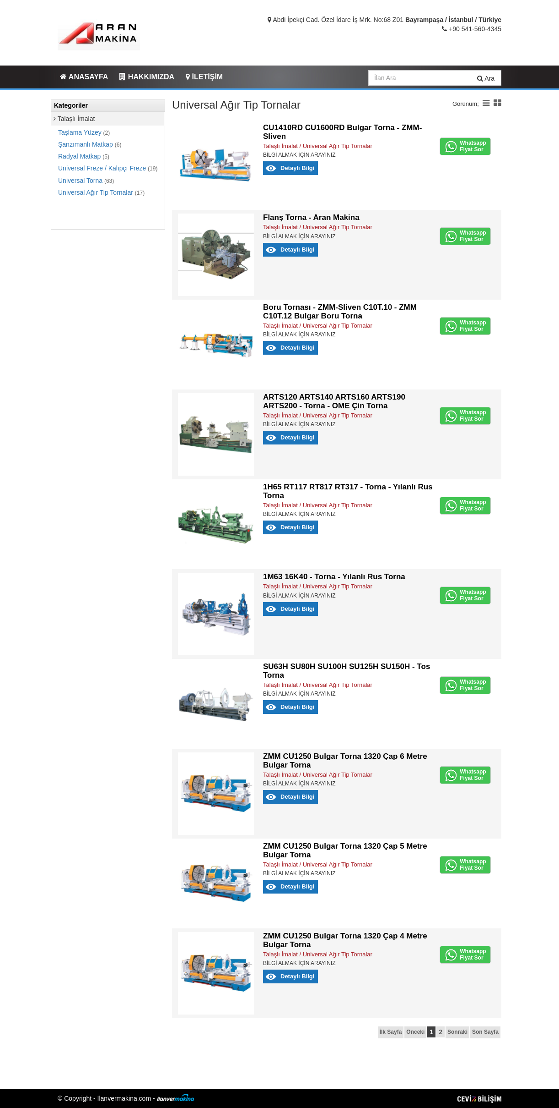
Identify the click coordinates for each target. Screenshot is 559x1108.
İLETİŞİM (204, 77)
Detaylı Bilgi (297, 168)
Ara (485, 78)
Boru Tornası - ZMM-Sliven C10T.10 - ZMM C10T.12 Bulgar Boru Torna (340, 311)
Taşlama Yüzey (84, 132)
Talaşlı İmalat (74, 118)
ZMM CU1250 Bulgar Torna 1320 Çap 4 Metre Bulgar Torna (345, 940)
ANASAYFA (84, 77)
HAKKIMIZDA (146, 77)
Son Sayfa (485, 1032)
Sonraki (457, 1032)
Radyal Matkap (83, 156)
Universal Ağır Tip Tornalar (101, 192)
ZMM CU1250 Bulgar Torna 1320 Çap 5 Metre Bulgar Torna (345, 850)
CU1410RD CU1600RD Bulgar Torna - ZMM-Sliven (342, 132)
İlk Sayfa (391, 1032)
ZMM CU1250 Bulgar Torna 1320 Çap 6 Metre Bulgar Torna (345, 760)
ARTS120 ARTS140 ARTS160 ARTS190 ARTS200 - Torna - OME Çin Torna (334, 401)
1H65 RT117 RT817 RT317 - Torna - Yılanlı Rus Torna (348, 491)
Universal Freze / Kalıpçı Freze (107, 168)
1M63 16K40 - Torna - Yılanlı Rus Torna (334, 576)
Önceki (415, 1032)
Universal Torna (86, 180)
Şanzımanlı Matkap (89, 144)
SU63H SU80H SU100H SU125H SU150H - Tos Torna (346, 671)
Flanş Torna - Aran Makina (311, 217)
